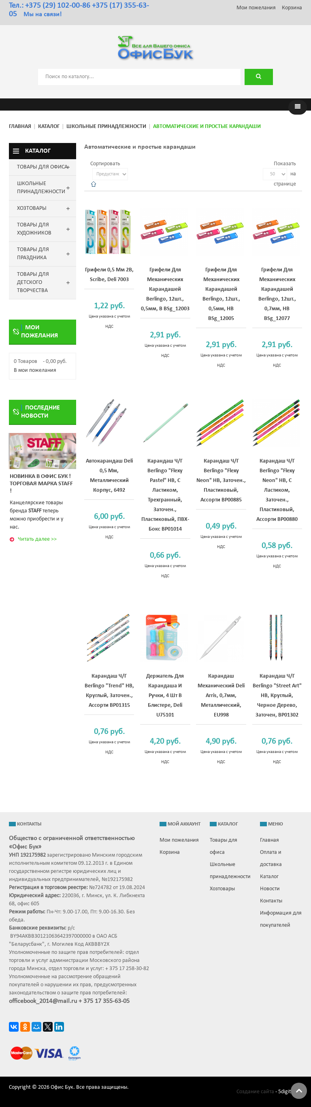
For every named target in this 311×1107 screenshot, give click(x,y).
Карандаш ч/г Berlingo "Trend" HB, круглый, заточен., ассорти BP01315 (109, 690)
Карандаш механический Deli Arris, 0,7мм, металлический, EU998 (221, 695)
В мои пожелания (35, 370)
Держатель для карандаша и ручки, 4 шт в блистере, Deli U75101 (165, 695)
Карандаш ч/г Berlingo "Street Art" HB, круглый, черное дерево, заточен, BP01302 (277, 695)
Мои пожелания (256, 8)
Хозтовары (222, 889)
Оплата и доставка (271, 858)
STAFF (34, 511)
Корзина (292, 8)
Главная (20, 127)
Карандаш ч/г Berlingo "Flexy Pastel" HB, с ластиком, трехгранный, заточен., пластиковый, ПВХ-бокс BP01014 (165, 495)
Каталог (49, 127)
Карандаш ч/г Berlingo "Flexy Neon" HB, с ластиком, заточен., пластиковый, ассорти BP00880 (277, 490)
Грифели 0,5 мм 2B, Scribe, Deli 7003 (109, 275)
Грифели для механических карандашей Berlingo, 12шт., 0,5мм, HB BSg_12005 (221, 294)
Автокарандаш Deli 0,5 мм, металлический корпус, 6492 (109, 475)
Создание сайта (255, 1092)
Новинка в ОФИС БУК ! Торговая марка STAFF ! (41, 484)
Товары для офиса (223, 846)
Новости (270, 889)
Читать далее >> (37, 539)
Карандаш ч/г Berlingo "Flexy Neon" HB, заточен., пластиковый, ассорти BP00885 (221, 480)
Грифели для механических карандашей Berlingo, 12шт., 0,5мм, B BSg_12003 (165, 289)
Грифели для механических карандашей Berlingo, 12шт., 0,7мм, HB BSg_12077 (277, 294)
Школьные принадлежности (106, 127)
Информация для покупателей (281, 919)
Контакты (271, 901)
